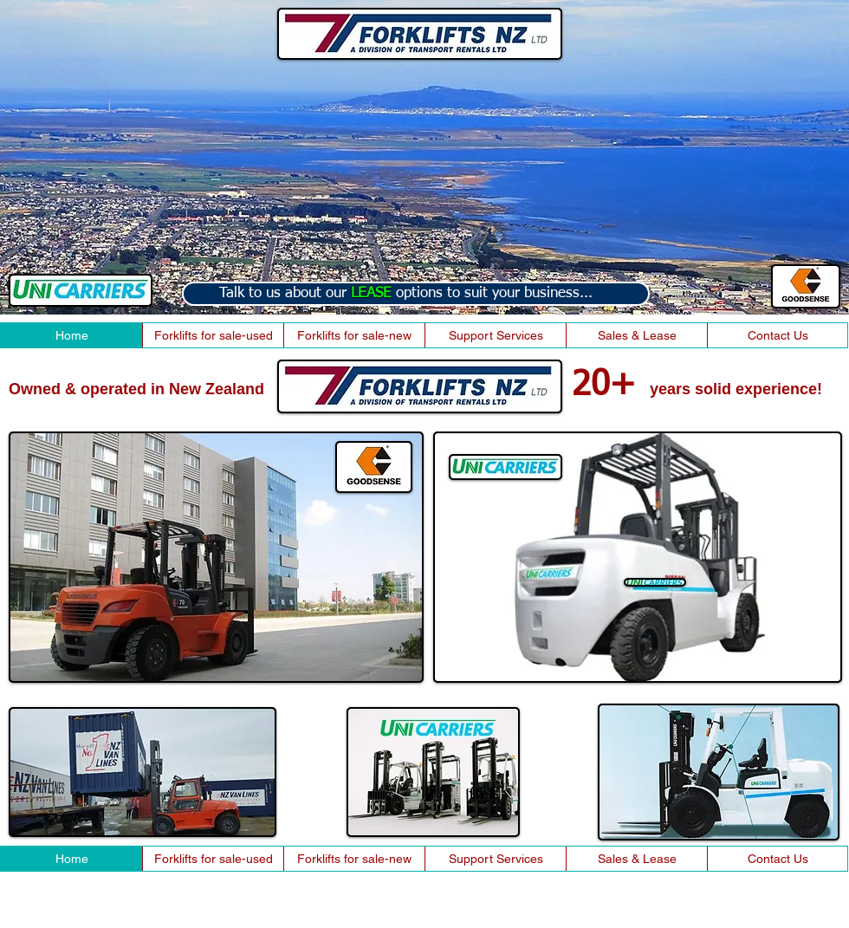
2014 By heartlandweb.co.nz (74, 921)
